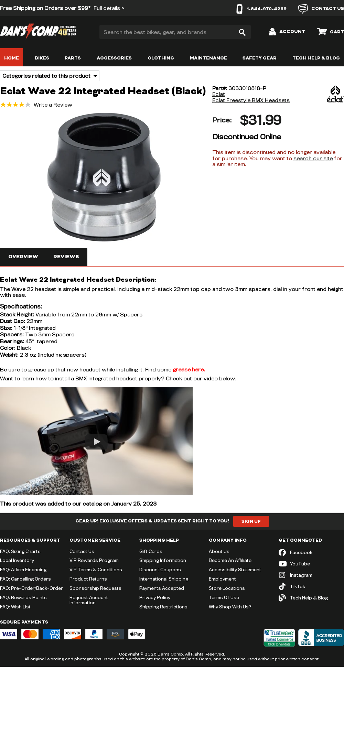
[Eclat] (318, 94)
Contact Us (81, 551)
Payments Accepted (161, 588)
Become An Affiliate (230, 560)
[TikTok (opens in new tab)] (311, 586)
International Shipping (163, 578)
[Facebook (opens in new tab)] (311, 552)
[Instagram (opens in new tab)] (311, 575)
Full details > (109, 8)
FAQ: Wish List (15, 606)
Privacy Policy (154, 597)
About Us (219, 551)
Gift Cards (150, 551)
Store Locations (227, 588)
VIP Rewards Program (94, 560)
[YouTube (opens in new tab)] (311, 564)
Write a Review (53, 105)
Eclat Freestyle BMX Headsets (251, 100)
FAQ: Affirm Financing (23, 569)
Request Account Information (88, 600)
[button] (104, 178)
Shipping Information (162, 560)
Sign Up (251, 521)
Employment (222, 578)
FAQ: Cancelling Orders (25, 578)
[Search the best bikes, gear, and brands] (175, 32)
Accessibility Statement (235, 569)
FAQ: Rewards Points (23, 597)
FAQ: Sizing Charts (20, 551)
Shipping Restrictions (163, 606)
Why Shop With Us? (230, 606)
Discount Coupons (160, 569)
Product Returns (88, 578)
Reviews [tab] (66, 256)
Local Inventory (17, 560)
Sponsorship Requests (95, 588)
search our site (313, 158)
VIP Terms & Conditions (95, 569)
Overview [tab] (23, 256)
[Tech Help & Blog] (311, 598)
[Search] (242, 32)
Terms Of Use (224, 597)
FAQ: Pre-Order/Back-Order (31, 588)
